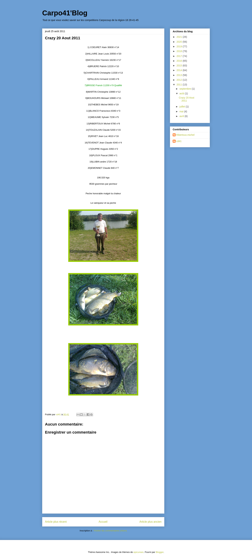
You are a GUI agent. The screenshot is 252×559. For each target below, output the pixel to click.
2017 (180, 56)
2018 (180, 51)
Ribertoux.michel (185, 134)
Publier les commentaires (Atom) (110, 530)
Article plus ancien (150, 521)
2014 (180, 70)
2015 (180, 65)
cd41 (178, 141)
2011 (180, 84)
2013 (180, 75)
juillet (182, 106)
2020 (180, 41)
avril (182, 116)
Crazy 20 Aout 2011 (186, 99)
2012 (180, 79)
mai (181, 111)
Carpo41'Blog (64, 13)
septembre (185, 88)
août (182, 93)
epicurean (139, 552)
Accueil (103, 521)
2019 (180, 46)
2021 (180, 36)
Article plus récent (56, 521)
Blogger (159, 552)
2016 (180, 60)
